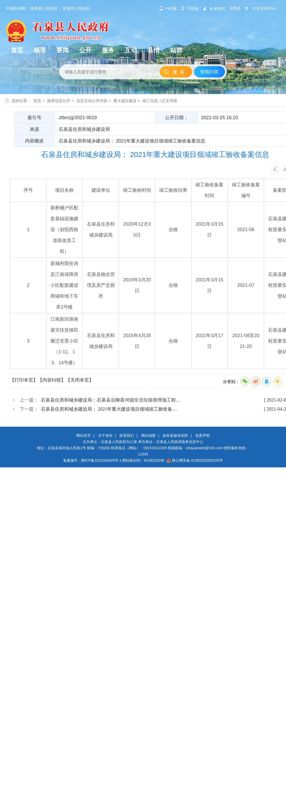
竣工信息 (150, 100)
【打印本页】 (24, 380)
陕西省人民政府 (43, 8)
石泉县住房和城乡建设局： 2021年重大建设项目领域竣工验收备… (109, 409)
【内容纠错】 (52, 380)
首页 (37, 100)
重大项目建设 (125, 100)
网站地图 (148, 435)
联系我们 (126, 435)
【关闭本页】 (80, 380)
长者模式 (213, 8)
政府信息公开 (58, 100)
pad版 (168, 8)
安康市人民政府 (76, 8)
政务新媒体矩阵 (175, 435)
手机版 (190, 8)
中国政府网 (15, 8)
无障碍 (235, 8)
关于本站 (105, 435)
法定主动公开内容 (91, 100)
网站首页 (83, 435)
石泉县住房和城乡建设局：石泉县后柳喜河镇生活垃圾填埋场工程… (110, 400)
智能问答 (209, 71)
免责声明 (202, 435)
